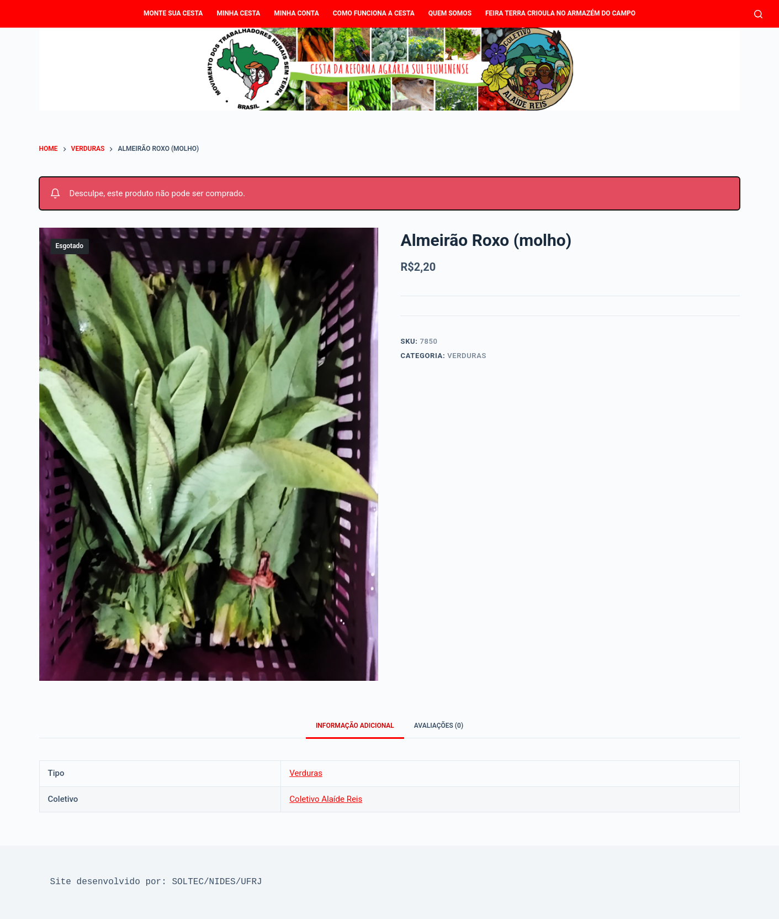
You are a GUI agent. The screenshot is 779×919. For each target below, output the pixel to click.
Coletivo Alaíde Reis (325, 799)
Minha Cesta (238, 13)
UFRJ (251, 882)
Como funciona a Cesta (374, 13)
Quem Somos (449, 13)
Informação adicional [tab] (355, 725)
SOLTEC (188, 882)
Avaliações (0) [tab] (438, 725)
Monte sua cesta (173, 13)
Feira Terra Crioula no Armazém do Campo (560, 13)
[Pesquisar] (758, 14)
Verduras (466, 355)
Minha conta (296, 13)
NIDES (222, 882)
